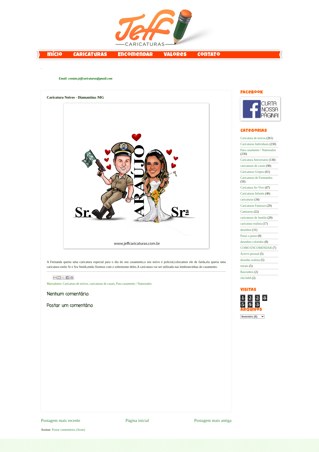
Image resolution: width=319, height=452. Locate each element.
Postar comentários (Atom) (68, 429)
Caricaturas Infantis (252, 193)
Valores (175, 55)
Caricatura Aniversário (254, 160)
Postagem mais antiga (212, 420)
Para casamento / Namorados (134, 283)
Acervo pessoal (249, 253)
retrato (244, 266)
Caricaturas (90, 55)
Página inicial (137, 420)
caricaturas (247, 199)
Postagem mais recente (60, 420)
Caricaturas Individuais (254, 144)
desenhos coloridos (252, 242)
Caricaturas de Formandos (256, 177)
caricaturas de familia (253, 217)
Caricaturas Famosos (253, 205)
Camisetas (246, 211)
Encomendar (135, 55)
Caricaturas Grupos (252, 171)
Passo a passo (248, 236)
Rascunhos (247, 272)
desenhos (246, 230)
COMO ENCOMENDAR (256, 247)
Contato (208, 55)
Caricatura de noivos (75, 283)
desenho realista (250, 260)
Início (54, 55)
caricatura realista (251, 223)
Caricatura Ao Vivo (252, 187)
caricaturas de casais (102, 283)
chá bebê (245, 278)
